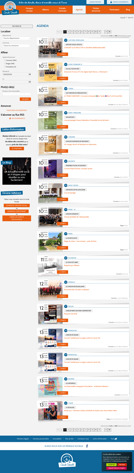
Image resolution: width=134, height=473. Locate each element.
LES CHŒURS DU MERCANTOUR (76, 93)
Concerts (121, 56)
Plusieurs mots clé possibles (11, 91)
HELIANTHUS (70, 117)
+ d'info (62, 54)
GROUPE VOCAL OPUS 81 (74, 44)
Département (6, 35)
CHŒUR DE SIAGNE (72, 335)
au (3, 79)
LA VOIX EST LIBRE (72, 262)
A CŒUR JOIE (70, 407)
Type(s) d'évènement (8, 57)
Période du (5, 71)
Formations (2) (10, 67)
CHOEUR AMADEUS (72, 214)
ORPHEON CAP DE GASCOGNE (75, 190)
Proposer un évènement (17, 110)
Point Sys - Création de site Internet (114, 439)
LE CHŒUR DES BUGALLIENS (75, 286)
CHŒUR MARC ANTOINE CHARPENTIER (78, 311)
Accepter (111, 464)
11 (99, 32)
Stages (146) (9, 64)
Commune (5, 43)
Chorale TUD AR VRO (72, 69)
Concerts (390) (10, 60)
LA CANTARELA (70, 383)
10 (96, 32)
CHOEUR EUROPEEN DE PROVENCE (77, 141)
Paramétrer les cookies (116, 468)
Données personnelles (120, 461)
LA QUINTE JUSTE (71, 238)
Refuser (122, 464)
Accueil (122, 17)
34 (109, 31)
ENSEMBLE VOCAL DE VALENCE (76, 165)
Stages (124, 225)
